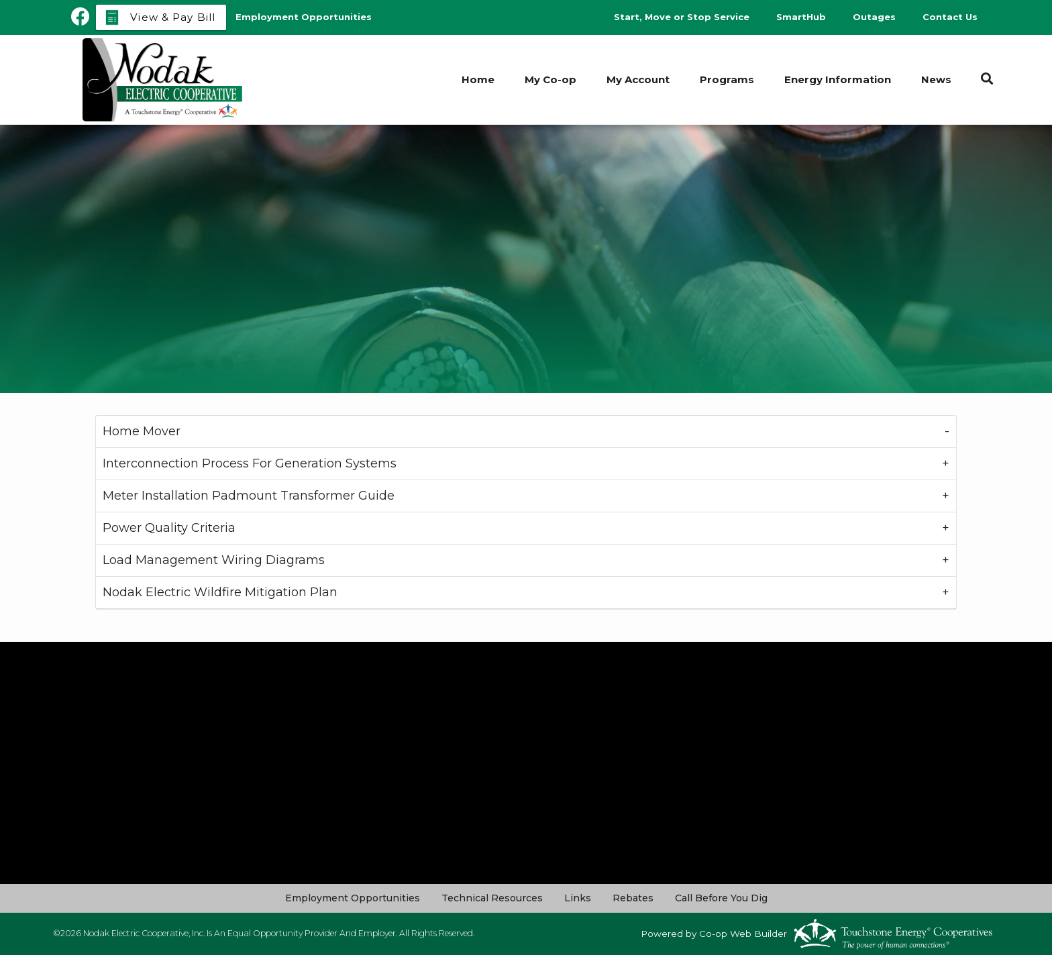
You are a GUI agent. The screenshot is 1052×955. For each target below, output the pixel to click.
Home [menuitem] (478, 79)
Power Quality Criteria (169, 527)
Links (577, 898)
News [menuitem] (936, 79)
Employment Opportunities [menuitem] (303, 16)
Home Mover (141, 431)
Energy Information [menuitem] (837, 79)
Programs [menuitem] (727, 79)
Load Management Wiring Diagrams (214, 560)
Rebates (633, 898)
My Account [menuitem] (638, 79)
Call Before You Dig (721, 898)
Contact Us (950, 16)
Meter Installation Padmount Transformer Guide (248, 495)
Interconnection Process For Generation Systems (250, 463)
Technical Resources (492, 898)
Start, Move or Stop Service (681, 16)
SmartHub (801, 16)
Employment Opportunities (352, 898)
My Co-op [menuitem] (550, 79)
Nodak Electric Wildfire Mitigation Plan (220, 592)
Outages (874, 16)
